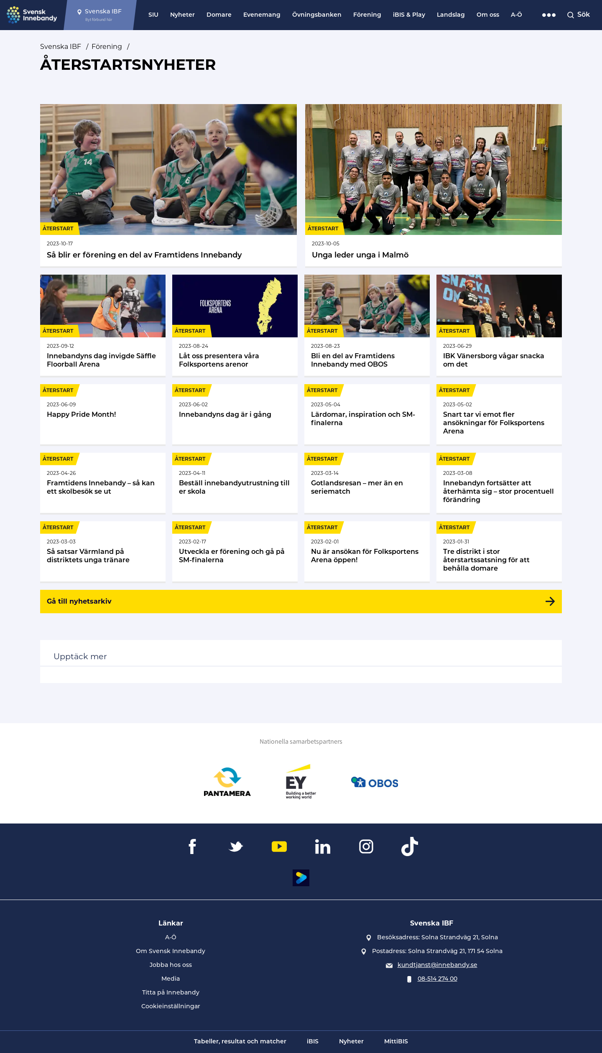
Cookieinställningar (170, 1007)
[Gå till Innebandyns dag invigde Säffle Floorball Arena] (103, 325)
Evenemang (262, 15)
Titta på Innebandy (170, 993)
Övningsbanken (317, 15)
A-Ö (516, 15)
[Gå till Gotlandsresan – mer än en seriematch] (367, 483)
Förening (367, 15)
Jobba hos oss (171, 965)
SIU (153, 15)
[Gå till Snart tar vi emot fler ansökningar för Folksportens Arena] (499, 414)
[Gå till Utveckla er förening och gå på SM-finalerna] (235, 551)
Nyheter (182, 15)
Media (170, 979)
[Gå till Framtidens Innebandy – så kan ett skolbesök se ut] (103, 483)
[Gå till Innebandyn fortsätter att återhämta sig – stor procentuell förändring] (499, 483)
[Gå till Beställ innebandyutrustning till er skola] (235, 483)
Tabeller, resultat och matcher (240, 1042)
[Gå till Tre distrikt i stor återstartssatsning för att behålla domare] (499, 551)
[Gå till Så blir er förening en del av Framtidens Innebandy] (168, 185)
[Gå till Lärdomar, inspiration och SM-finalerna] (367, 414)
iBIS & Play (409, 15)
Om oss (488, 15)
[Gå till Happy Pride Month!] (103, 414)
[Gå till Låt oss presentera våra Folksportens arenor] (235, 325)
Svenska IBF (60, 47)
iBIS (313, 1042)
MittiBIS (396, 1042)
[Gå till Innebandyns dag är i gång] (235, 414)
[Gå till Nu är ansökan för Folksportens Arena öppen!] (367, 551)
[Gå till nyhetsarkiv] (301, 601)
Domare (219, 15)
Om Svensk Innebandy (170, 951)
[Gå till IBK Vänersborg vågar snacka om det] (499, 325)
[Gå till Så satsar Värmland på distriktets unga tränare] (103, 551)
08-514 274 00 (437, 979)
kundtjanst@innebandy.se (437, 965)
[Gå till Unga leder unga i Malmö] (433, 185)
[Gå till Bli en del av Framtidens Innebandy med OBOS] (367, 325)
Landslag (451, 15)
